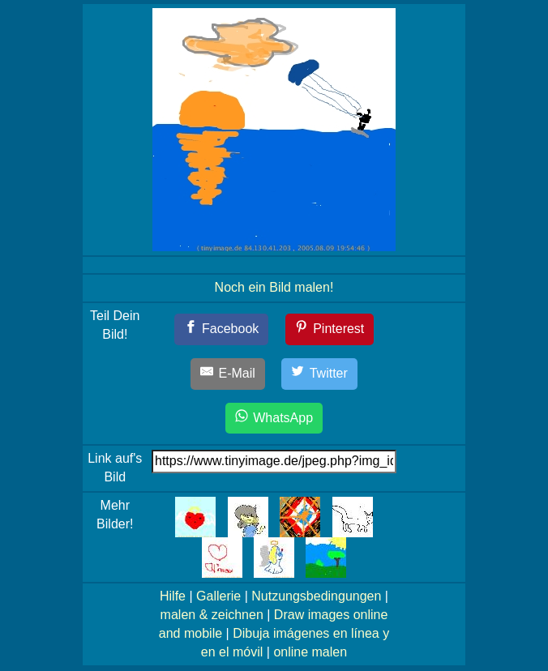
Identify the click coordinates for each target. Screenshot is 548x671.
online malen (310, 652)
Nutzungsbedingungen (316, 596)
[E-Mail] (228, 374)
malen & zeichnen (212, 615)
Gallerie (218, 596)
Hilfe (173, 596)
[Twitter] (319, 374)
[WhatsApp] (274, 418)
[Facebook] (221, 329)
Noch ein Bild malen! (274, 287)
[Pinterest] (330, 329)
